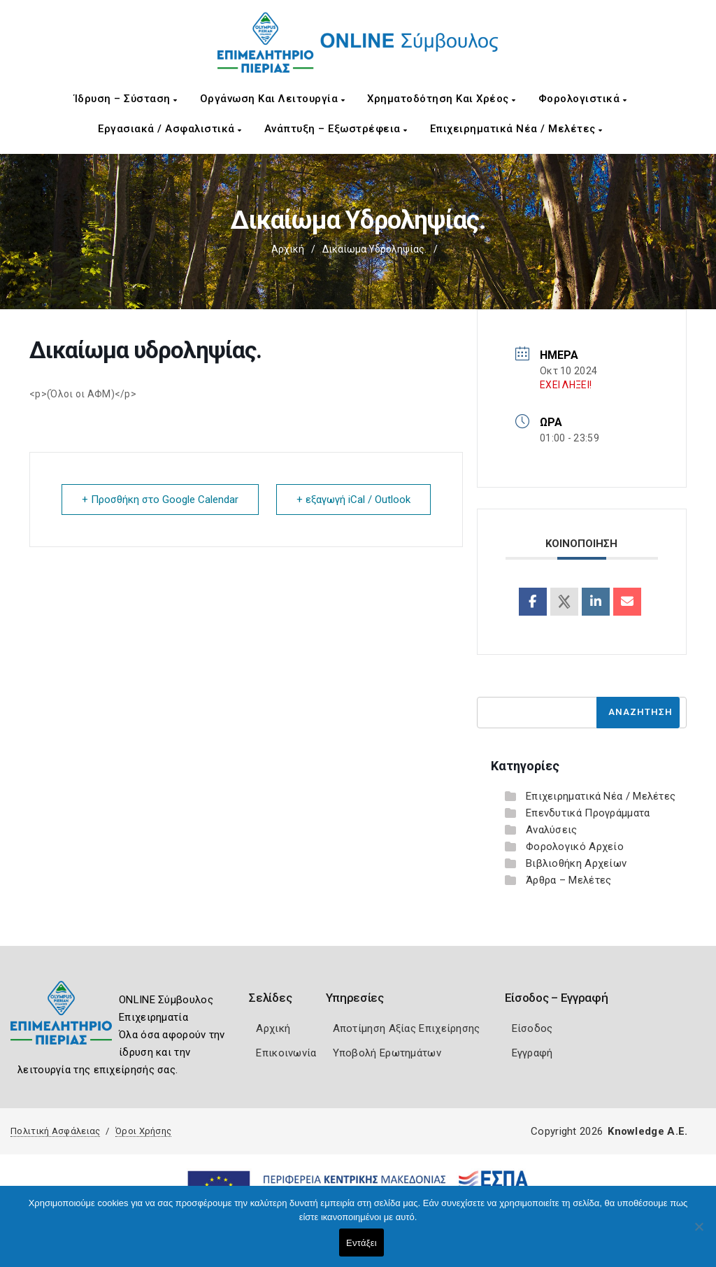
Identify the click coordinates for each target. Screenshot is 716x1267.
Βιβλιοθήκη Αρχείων (576, 863)
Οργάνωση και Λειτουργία (272, 98)
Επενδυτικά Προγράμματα (588, 813)
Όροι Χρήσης (143, 1131)
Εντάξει (361, 1243)
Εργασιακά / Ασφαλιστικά (170, 128)
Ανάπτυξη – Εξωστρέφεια (336, 128)
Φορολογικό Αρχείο (575, 846)
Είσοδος (532, 1028)
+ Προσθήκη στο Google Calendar (160, 499)
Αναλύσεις (552, 829)
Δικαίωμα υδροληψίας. (374, 249)
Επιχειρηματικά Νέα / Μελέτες (516, 128)
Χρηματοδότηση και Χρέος (441, 98)
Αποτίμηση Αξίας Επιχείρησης (406, 1028)
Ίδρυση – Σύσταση (126, 98)
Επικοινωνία (286, 1053)
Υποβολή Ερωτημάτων (387, 1053)
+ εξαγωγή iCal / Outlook (353, 499)
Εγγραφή (532, 1053)
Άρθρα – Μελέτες (569, 880)
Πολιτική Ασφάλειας (55, 1131)
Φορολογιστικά (582, 98)
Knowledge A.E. (647, 1131)
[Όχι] (699, 1233)
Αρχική (287, 249)
